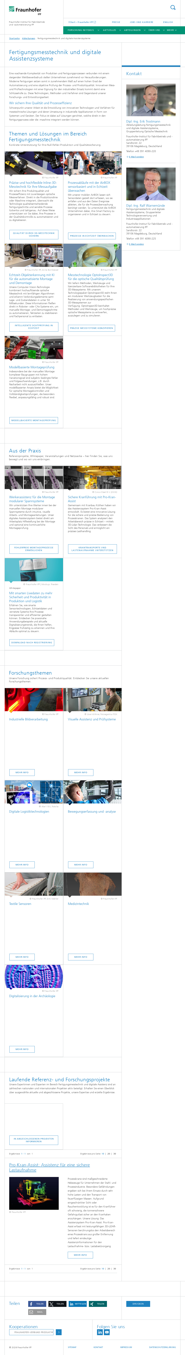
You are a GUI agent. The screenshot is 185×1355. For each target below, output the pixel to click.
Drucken (138, 1304)
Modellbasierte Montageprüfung (33, 420)
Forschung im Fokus (81, 30)
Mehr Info (22, 772)
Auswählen (59, 1332)
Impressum (126, 1347)
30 (114, 1153)
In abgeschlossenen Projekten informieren (34, 1140)
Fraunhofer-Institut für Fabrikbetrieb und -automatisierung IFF (27, 23)
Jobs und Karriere (141, 22)
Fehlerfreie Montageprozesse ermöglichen (33, 549)
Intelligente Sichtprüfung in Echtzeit (34, 326)
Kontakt (98, 1347)
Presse (116, 22)
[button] (37, 1304)
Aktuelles (109, 30)
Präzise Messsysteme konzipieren (91, 328)
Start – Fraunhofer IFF (81, 22)
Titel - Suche (173, 7)
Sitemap (72, 1347)
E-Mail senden (136, 157)
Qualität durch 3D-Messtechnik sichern (34, 234)
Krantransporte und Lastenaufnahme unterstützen (92, 549)
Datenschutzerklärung (162, 1347)
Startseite (14, 38)
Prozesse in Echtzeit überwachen (92, 236)
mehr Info (80, 1255)
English (168, 22)
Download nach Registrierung (31, 642)
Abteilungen (132, 30)
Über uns (154, 30)
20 (108, 1153)
